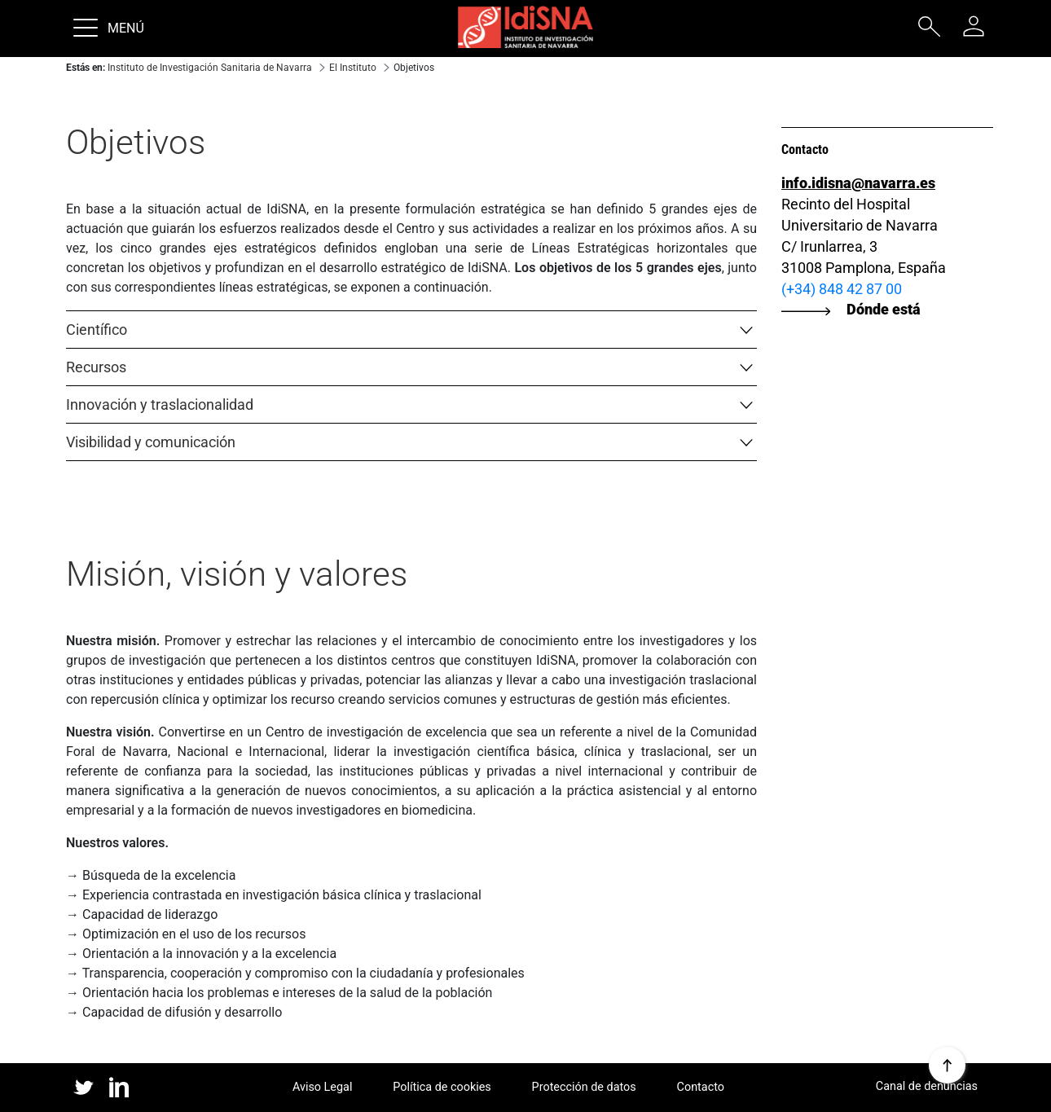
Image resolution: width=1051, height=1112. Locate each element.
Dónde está (884, 309)
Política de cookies (442, 1087)
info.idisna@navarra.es (858, 182)
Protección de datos (584, 1087)
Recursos (96, 367)
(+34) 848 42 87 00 (841, 288)
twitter (83, 1087)
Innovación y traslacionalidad (159, 404)
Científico (96, 329)
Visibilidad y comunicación (150, 442)
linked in (119, 1088)
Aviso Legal (322, 1087)
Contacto (700, 1087)
